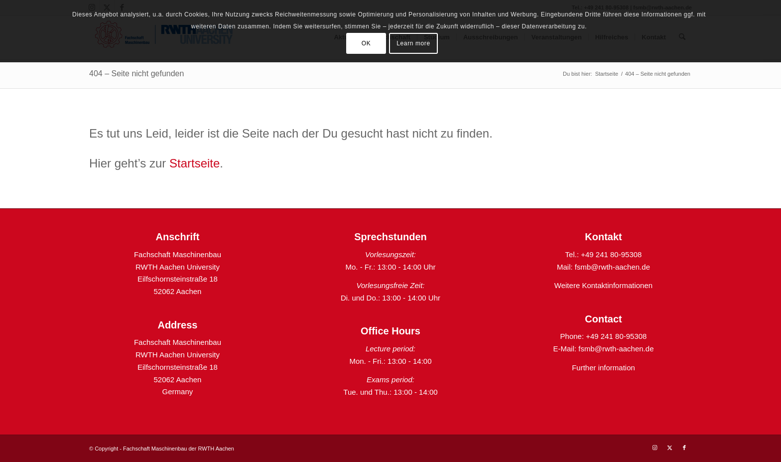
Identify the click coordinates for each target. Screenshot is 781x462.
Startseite (194, 163)
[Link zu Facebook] (684, 447)
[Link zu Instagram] (654, 447)
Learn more (413, 43)
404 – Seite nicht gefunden (136, 73)
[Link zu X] (669, 447)
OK (366, 43)
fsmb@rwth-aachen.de (612, 267)
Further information (603, 367)
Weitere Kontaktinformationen (603, 285)
